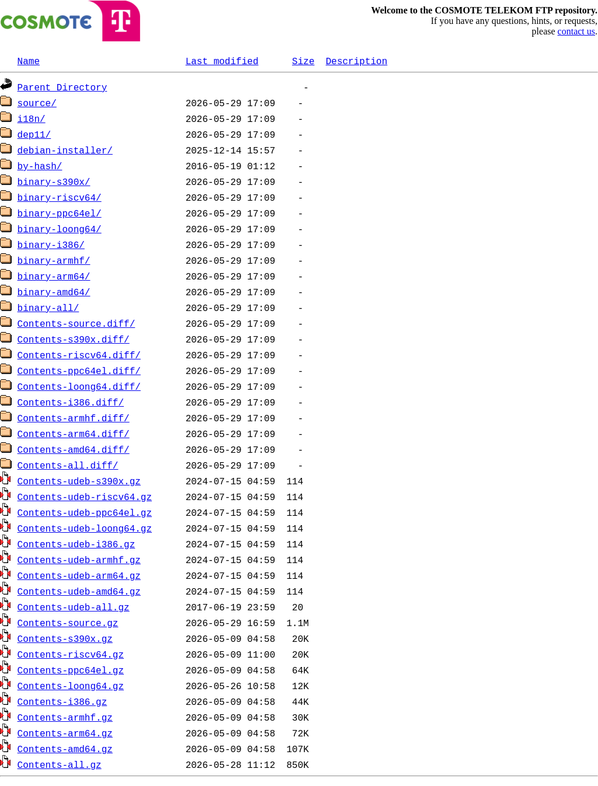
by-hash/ (40, 165)
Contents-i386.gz (62, 701)
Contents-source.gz (68, 622)
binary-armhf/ (54, 260)
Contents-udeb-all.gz (74, 606)
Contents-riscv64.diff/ (79, 354)
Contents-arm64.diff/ (74, 433)
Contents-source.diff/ (76, 323)
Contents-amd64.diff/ (74, 449)
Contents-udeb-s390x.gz (79, 480)
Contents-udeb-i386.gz (76, 543)
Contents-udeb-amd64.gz (79, 591)
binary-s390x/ (54, 181)
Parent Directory (62, 87)
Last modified (222, 60)
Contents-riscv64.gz (71, 654)
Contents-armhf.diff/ (74, 417)
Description (357, 60)
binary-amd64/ (54, 291)
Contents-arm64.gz (65, 732)
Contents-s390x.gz (65, 638)
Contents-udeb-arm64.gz (79, 575)
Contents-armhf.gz (65, 717)
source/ (37, 102)
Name (29, 60)
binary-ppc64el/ (60, 213)
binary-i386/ (51, 244)
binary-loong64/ (60, 228)
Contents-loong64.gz (71, 685)
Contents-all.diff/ (68, 465)
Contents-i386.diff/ (71, 402)
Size (303, 60)
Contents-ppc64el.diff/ (79, 370)
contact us (576, 31)
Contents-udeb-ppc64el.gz (85, 512)
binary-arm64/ (54, 276)
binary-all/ (48, 307)
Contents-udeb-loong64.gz (85, 528)
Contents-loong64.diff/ (79, 386)
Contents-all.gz (60, 764)
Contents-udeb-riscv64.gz (85, 496)
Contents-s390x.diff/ (74, 339)
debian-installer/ (65, 150)
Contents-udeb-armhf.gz (79, 559)
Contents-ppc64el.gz (71, 669)
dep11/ (34, 134)
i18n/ (32, 118)
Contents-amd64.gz (65, 748)
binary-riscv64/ (60, 197)
